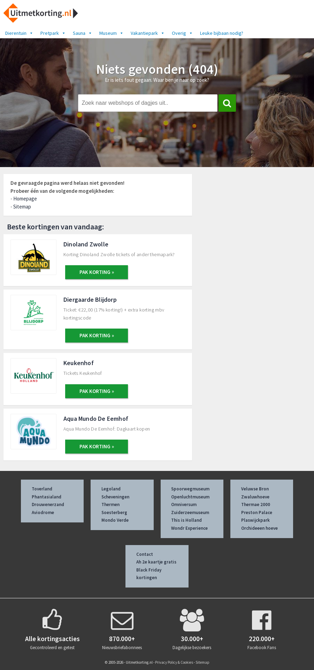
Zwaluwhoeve (255, 497)
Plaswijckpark (255, 520)
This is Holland (186, 520)
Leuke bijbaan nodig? (221, 33)
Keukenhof (78, 363)
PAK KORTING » (96, 272)
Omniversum (184, 504)
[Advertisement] (256, 220)
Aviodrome (43, 512)
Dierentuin (19, 33)
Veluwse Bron (255, 489)
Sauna (82, 33)
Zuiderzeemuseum (190, 512)
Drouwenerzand (48, 504)
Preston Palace (256, 512)
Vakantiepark (148, 33)
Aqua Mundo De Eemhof (95, 419)
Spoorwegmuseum (190, 489)
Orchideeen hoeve (259, 528)
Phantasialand (46, 497)
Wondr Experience (189, 528)
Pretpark (53, 33)
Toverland (42, 489)
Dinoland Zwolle (85, 244)
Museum (111, 33)
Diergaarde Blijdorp (90, 299)
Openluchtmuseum (190, 497)
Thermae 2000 (255, 504)
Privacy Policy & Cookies (174, 662)
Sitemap (22, 206)
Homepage (25, 198)
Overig (182, 33)
